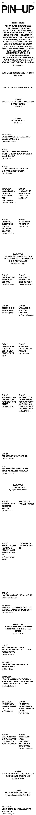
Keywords (6, 809)
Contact (5, 812)
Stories (5, 803)
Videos (4, 807)
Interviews (6, 805)
